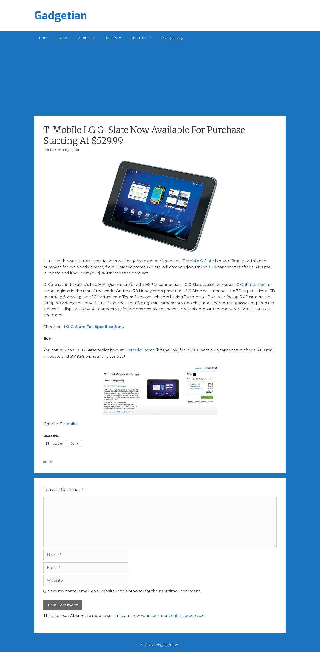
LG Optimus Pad (250, 284)
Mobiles (88, 38)
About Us (143, 38)
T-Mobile (68, 424)
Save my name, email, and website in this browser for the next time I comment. (124, 591)
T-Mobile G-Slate (198, 261)
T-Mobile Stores (140, 350)
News (63, 38)
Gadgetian (60, 15)
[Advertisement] (160, 78)
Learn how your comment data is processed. (163, 615)
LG (50, 462)
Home (44, 38)
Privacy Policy (171, 38)
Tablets (115, 38)
